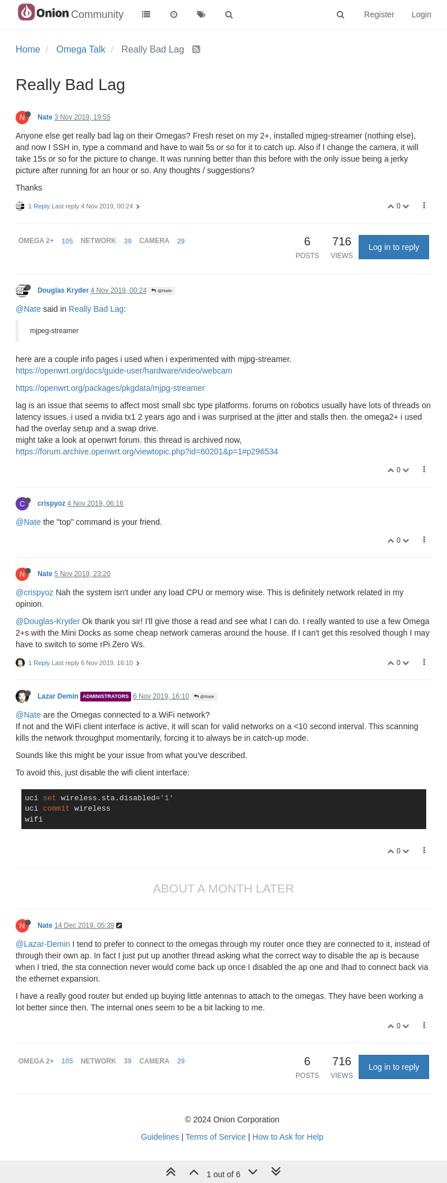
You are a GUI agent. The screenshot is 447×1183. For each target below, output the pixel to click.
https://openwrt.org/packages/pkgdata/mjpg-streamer (110, 388)
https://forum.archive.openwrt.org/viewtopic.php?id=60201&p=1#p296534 (147, 451)
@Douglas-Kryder (48, 621)
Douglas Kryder (63, 290)
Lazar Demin (58, 696)
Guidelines (160, 1136)
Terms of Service (215, 1136)
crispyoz (51, 503)
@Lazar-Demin (43, 944)
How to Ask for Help (287, 1136)
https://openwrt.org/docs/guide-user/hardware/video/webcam (124, 370)
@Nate (161, 290)
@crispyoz (35, 592)
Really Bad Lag (96, 309)
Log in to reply (393, 247)
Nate (45, 117)
